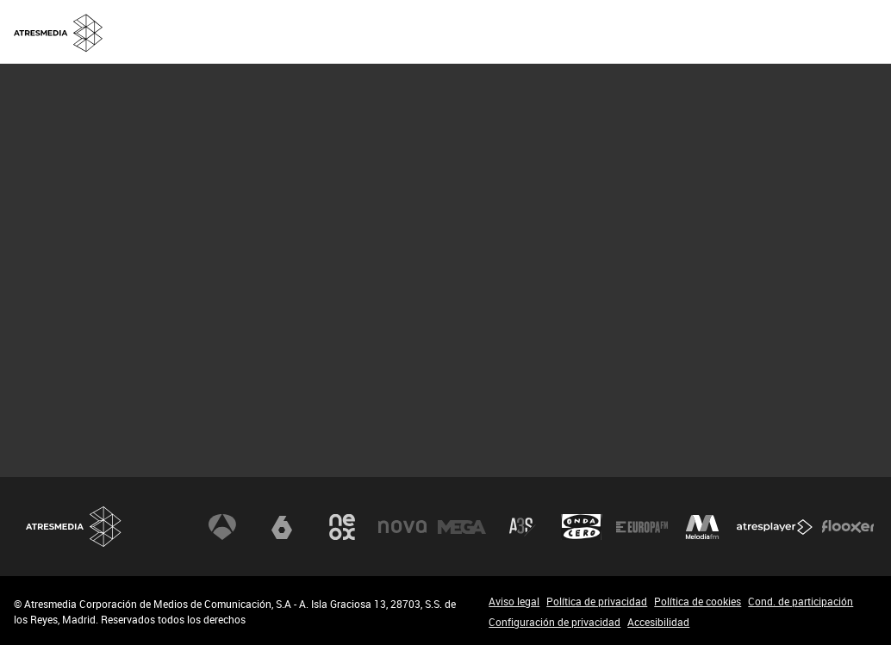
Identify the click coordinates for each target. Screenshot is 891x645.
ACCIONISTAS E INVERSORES (802, 31)
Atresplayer (774, 527)
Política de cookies (697, 601)
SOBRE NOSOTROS (539, 31)
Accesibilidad (658, 622)
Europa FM (642, 527)
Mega (462, 527)
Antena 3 (222, 527)
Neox (342, 527)
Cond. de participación (800, 601)
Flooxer (848, 527)
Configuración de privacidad (554, 622)
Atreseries (522, 527)
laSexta (282, 527)
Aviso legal (514, 601)
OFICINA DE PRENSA (658, 31)
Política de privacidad (596, 601)
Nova (402, 527)
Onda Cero (582, 527)
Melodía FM (702, 527)
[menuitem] (539, 32)
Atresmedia (74, 526)
